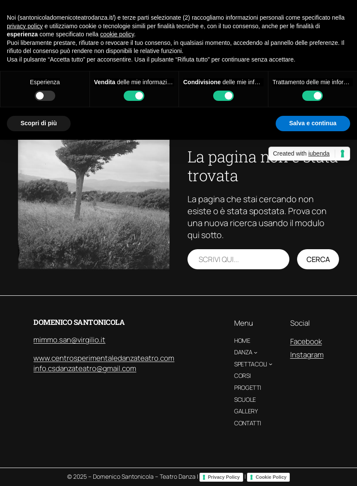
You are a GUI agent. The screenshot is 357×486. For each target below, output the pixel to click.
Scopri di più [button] (39, 123)
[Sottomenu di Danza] (255, 352)
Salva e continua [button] (312, 123)
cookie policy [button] (117, 34)
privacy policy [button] (25, 26)
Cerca (318, 259)
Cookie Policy (271, 477)
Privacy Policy (224, 477)
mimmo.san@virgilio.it (69, 340)
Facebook (306, 341)
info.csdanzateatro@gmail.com (84, 368)
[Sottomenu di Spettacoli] (270, 363)
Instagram (307, 354)
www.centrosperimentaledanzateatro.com (103, 358)
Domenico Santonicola (79, 322)
